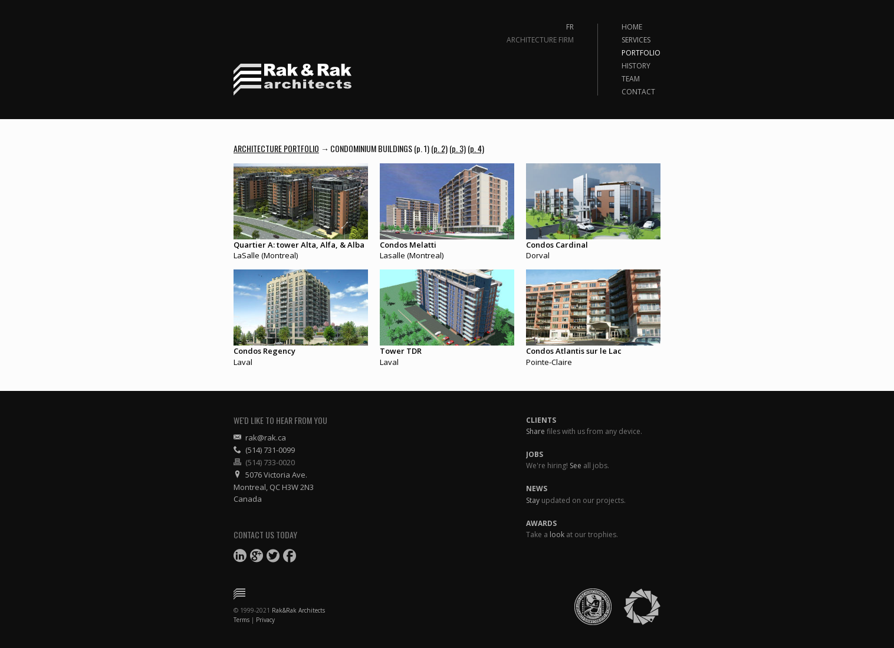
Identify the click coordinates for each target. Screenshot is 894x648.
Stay (533, 500)
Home (632, 27)
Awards (541, 523)
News (536, 488)
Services (636, 40)
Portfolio (641, 53)
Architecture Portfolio (276, 148)
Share (535, 431)
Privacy (265, 620)
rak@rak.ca (260, 437)
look (557, 534)
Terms (241, 620)
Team (631, 79)
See (575, 465)
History (636, 66)
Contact (638, 92)
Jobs (534, 454)
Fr (570, 27)
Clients (541, 420)
